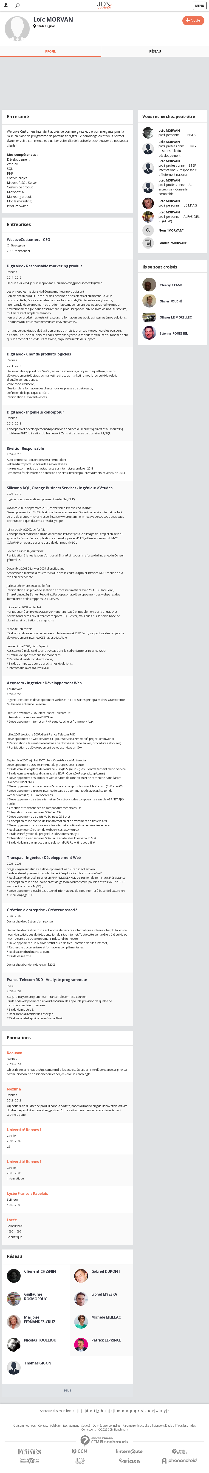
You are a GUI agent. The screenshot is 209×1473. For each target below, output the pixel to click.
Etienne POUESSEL (174, 333)
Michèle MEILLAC (106, 1317)
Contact (43, 1425)
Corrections (88, 1429)
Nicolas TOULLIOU (40, 1340)
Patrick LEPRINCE (106, 1340)
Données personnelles (106, 1425)
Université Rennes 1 (24, 1129)
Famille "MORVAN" (172, 243)
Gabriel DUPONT (106, 1271)
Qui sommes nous (24, 1425)
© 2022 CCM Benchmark (113, 1429)
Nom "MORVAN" (171, 230)
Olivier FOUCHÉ (171, 301)
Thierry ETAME (171, 285)
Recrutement (71, 1425)
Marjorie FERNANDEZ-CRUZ (39, 1319)
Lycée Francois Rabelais (27, 1193)
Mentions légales (163, 1425)
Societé (85, 1425)
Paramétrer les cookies (137, 1425)
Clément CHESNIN (40, 1271)
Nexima (14, 1089)
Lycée (12, 1219)
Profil (50, 51)
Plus (67, 1390)
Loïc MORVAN (169, 130)
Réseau (155, 51)
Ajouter (196, 20)
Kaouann (14, 1052)
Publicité (55, 1425)
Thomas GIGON (37, 1363)
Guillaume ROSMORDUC (35, 1296)
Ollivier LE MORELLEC (176, 317)
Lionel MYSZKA (104, 1294)
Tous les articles (186, 1425)
